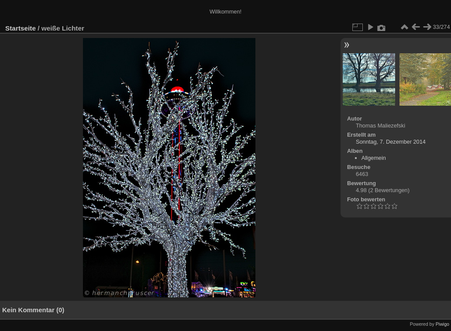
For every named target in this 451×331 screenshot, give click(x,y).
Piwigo (442, 324)
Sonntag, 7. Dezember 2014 (391, 141)
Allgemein (373, 158)
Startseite (20, 28)
